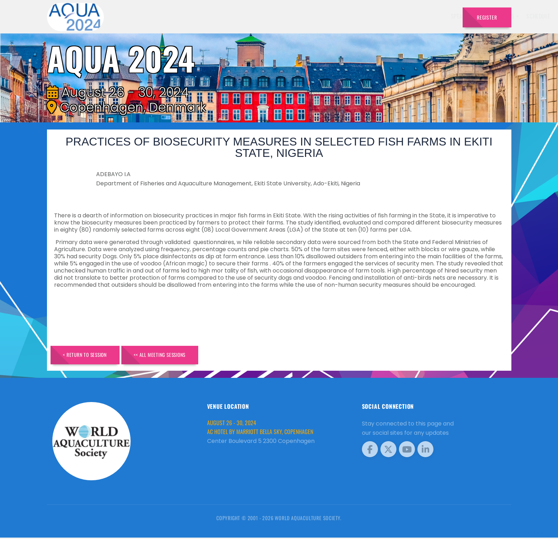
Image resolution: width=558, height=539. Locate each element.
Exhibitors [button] (305, 16)
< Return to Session (88, 355)
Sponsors (375, 16)
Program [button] (406, 16)
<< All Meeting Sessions (170, 355)
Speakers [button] (267, 16)
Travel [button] (439, 16)
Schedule (342, 16)
